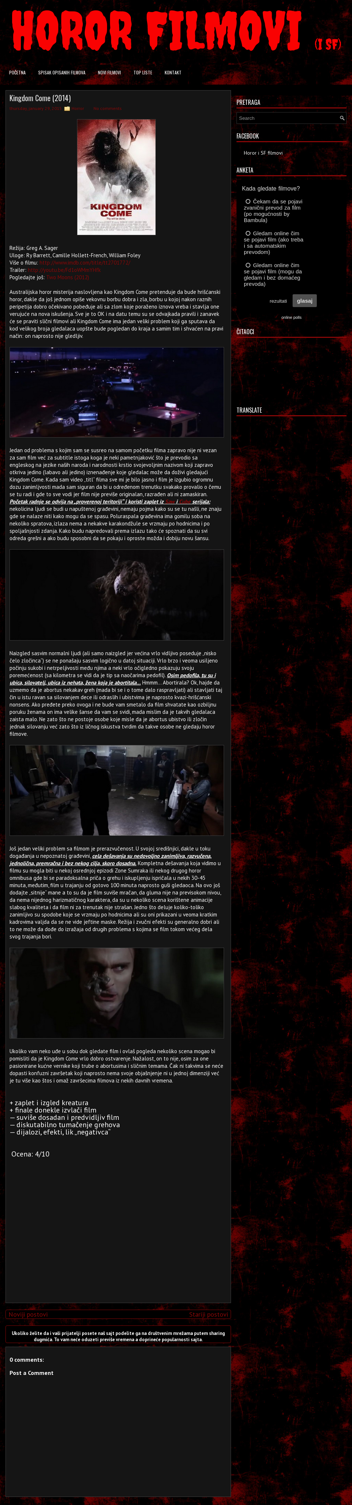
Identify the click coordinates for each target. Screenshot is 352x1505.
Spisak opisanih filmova (61, 72)
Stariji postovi (208, 1314)
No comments (108, 108)
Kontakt (173, 72)
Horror (78, 108)
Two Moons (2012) (67, 277)
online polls (291, 317)
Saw (170, 501)
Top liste (142, 72)
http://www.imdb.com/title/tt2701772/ (85, 262)
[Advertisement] (117, 1246)
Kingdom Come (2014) (40, 98)
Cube (185, 501)
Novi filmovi (109, 72)
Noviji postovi (28, 1314)
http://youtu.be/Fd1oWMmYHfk (64, 269)
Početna (17, 72)
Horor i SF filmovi (263, 153)
